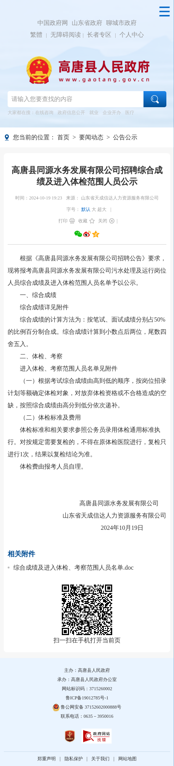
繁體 (36, 34)
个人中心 (131, 34)
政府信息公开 (71, 112)
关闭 (102, 221)
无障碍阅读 (65, 34)
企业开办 (112, 112)
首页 (63, 137)
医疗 (129, 112)
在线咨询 (44, 112)
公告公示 (125, 137)
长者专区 (99, 34)
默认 (85, 209)
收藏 (82, 221)
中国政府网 (52, 23)
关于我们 (100, 758)
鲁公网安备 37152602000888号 (87, 707)
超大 (101, 209)
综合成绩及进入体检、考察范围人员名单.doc (73, 567)
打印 (63, 221)
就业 (93, 112)
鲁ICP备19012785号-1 (87, 698)
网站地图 (127, 758)
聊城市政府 (121, 23)
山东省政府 (87, 23)
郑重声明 (46, 758)
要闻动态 (91, 137)
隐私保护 (73, 758)
